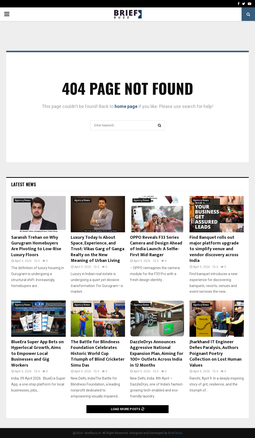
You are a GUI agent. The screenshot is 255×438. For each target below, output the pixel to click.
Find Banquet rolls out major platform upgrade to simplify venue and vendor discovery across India (214, 249)
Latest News (23, 184)
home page (126, 106)
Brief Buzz (175, 433)
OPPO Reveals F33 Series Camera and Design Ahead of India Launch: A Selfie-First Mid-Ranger (156, 246)
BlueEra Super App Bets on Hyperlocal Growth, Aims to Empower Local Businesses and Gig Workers (37, 353)
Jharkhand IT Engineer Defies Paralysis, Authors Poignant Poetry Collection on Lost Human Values (216, 353)
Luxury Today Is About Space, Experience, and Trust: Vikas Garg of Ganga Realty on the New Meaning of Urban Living (97, 249)
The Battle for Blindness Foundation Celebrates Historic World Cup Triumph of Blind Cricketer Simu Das (98, 353)
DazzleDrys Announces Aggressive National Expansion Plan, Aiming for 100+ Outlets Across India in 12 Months (156, 353)
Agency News (23, 200)
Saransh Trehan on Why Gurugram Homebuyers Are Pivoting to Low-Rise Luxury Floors (36, 246)
